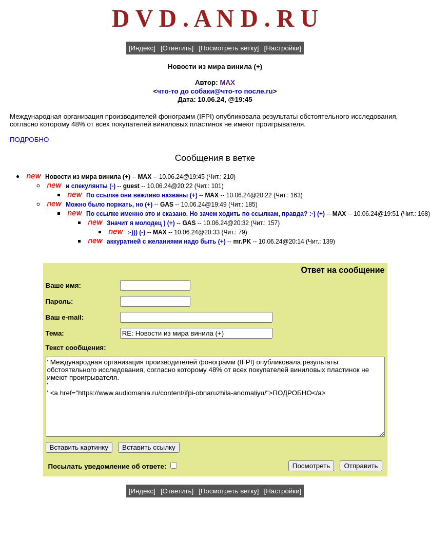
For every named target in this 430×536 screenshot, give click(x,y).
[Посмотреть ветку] (229, 48)
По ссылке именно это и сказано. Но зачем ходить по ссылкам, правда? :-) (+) (205, 213)
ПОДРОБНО (29, 139)
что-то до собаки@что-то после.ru (214, 91)
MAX (227, 82)
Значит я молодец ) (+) (141, 223)
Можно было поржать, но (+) (109, 204)
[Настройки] (283, 48)
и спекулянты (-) (90, 186)
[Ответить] (177, 48)
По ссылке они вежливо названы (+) (142, 195)
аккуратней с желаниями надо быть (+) (166, 241)
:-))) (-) (136, 232)
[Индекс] (142, 48)
